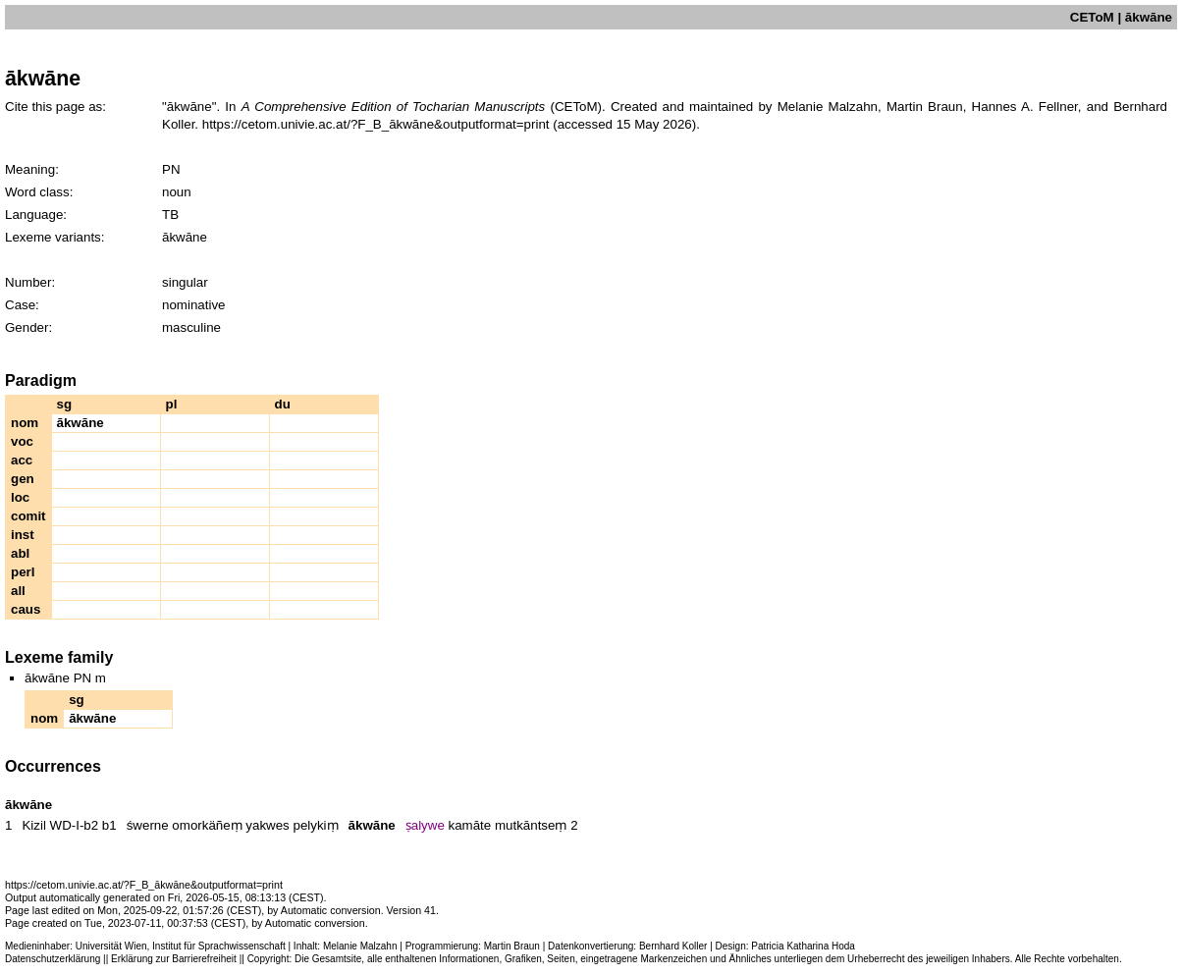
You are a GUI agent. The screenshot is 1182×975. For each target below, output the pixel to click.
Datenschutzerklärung (52, 958)
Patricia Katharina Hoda (803, 946)
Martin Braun (512, 946)
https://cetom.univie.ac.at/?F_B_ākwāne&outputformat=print (376, 124)
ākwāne (372, 825)
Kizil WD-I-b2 (60, 825)
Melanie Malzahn (360, 946)
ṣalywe (425, 825)
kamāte (470, 825)
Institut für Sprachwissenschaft (219, 946)
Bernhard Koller (673, 946)
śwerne (148, 825)
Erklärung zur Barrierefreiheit (174, 958)
